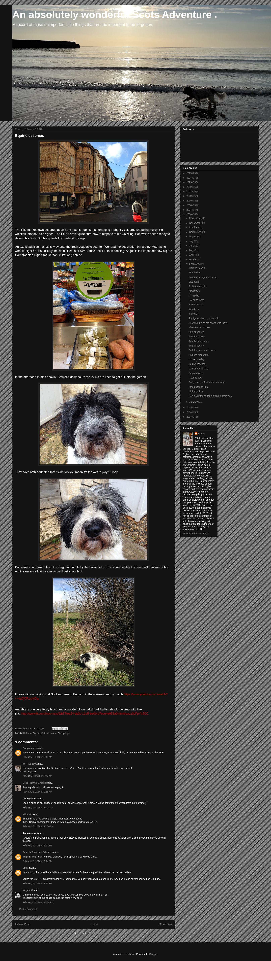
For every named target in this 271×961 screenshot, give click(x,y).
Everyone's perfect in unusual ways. (207, 382)
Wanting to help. (197, 268)
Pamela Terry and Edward (37, 852)
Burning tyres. (196, 373)
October (193, 227)
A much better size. (199, 368)
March (192, 259)
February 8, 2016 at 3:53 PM (37, 845)
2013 (189, 416)
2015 (189, 407)
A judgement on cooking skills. (204, 318)
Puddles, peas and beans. (202, 350)
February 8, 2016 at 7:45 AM (37, 757)
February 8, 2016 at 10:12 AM (38, 807)
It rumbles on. (196, 304)
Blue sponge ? (196, 332)
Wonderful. (194, 309)
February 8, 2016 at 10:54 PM (38, 902)
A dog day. (194, 295)
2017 (189, 209)
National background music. (203, 277)
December (195, 218)
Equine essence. (197, 364)
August (193, 236)
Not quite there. (197, 300)
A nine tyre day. (197, 359)
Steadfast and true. (198, 387)
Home (94, 924)
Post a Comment (28, 909)
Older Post (165, 924)
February (194, 264)
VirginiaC (28, 890)
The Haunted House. (199, 327)
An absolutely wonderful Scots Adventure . (114, 14)
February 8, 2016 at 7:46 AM (37, 776)
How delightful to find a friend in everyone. (210, 396)
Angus (201, 433)
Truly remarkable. (198, 286)
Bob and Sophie (31, 733)
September (195, 232)
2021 (189, 191)
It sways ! (193, 313)
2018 (189, 205)
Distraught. (194, 281)
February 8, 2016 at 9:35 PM (37, 883)
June (192, 245)
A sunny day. (195, 377)
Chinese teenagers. (199, 355)
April (192, 255)
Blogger (153, 954)
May (191, 250)
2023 (189, 182)
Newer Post (22, 924)
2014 (189, 412)
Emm (25, 868)
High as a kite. (196, 391)
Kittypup (27, 814)
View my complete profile (196, 533)
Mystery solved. (197, 336)
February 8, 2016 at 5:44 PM (37, 861)
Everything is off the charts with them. (208, 323)
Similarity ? (194, 291)
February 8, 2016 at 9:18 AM (37, 791)
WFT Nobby (29, 764)
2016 (189, 214)
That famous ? (196, 345)
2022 (189, 187)
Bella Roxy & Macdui (34, 782)
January (193, 401)
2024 (189, 177)
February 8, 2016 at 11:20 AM (38, 826)
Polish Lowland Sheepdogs (55, 733)
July (191, 241)
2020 (189, 196)
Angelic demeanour (199, 341)
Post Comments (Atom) (101, 933)
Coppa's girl (29, 748)
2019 (189, 200)
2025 (189, 173)
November (195, 223)
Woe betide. (195, 272)
